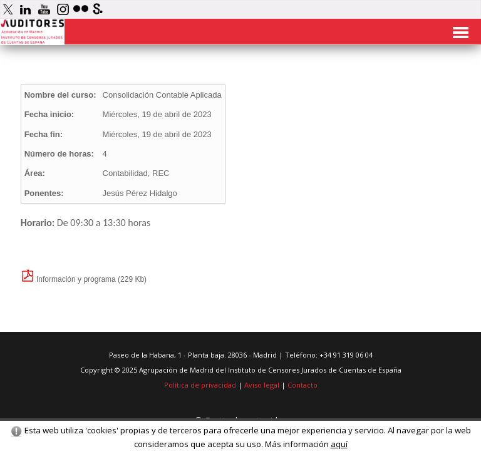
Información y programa (68, 279)
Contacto (302, 385)
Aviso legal (261, 385)
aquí (339, 444)
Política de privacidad (200, 385)
